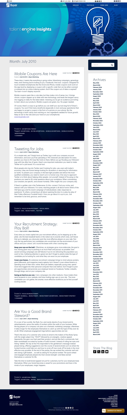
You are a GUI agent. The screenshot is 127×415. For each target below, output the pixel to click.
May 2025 (96, 101)
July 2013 (96, 263)
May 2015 (96, 214)
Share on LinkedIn (99, 1)
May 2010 (96, 330)
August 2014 (97, 234)
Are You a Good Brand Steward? (32, 313)
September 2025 (98, 94)
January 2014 (97, 250)
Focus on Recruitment (30, 208)
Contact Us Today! (114, 411)
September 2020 (98, 152)
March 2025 (96, 105)
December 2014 (97, 225)
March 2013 (96, 270)
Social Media (44, 208)
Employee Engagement (45, 379)
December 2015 (97, 199)
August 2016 (97, 185)
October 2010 (97, 319)
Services (76, 5)
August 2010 (97, 323)
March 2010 (96, 334)
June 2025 (96, 98)
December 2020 (98, 145)
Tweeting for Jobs (28, 149)
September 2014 (98, 232)
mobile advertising (53, 131)
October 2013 (97, 256)
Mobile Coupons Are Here (35, 73)
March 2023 (96, 116)
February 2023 (97, 118)
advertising (25, 131)
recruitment (30, 211)
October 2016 (97, 181)
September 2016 (98, 183)
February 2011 (97, 310)
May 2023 (96, 114)
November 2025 (98, 92)
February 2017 (97, 174)
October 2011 (97, 292)
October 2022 (97, 123)
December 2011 (97, 288)
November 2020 (98, 147)
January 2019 (97, 161)
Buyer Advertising (34, 77)
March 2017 (96, 172)
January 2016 (97, 196)
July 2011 (95, 299)
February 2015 (97, 221)
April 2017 (96, 170)
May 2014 (96, 241)
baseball (24, 296)
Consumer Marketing (111, 401)
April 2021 (96, 136)
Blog (116, 5)
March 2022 (96, 130)
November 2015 (97, 201)
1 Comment (19, 135)
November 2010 (98, 316)
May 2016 (96, 187)
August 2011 (96, 296)
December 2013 (97, 252)
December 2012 (97, 272)
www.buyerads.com (21, 117)
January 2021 (97, 143)
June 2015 (96, 212)
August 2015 (97, 207)
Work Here (104, 5)
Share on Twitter (97, 1)
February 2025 (97, 107)
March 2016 (96, 192)
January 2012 (97, 285)
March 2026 (96, 85)
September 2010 (98, 321)
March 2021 (96, 138)
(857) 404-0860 (66, 1)
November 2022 (98, 121)
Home (65, 5)
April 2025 (96, 103)
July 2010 (96, 325)
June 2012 (96, 274)
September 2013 (98, 259)
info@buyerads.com (79, 1)
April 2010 (96, 332)
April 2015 (96, 216)
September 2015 (98, 205)
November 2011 (97, 290)
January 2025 (97, 109)
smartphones (20, 133)
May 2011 (96, 303)
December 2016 (97, 178)
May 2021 (96, 134)
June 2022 (96, 127)
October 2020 (97, 150)
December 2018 (97, 163)
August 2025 (97, 96)
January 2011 (97, 312)
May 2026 (96, 83)
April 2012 (96, 279)
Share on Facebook (95, 1)
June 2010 (96, 328)
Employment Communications (108, 398)
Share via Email (101, 1)
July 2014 (96, 236)
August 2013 (97, 261)
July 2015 (96, 210)
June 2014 (96, 239)
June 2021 (96, 132)
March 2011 (96, 308)
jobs (22, 211)
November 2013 (97, 254)
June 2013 (96, 265)
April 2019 (96, 158)
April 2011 (96, 305)
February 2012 (97, 283)
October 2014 (97, 230)
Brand (33, 379)
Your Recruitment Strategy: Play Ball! (35, 226)
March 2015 (96, 219)
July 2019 (96, 156)
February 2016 (97, 194)
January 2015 (97, 223)
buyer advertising (37, 131)
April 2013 (96, 268)
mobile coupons (67, 131)
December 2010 (97, 314)
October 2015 (97, 203)
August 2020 (97, 154)
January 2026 (97, 89)
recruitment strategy (67, 296)
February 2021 (97, 141)
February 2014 (97, 247)
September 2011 (98, 294)
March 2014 (96, 245)
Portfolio (90, 5)
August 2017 (97, 165)
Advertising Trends (29, 129)
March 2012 (96, 281)
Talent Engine (113, 397)
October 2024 (97, 112)
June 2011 (96, 301)
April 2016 (96, 190)
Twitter (39, 211)
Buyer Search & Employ (110, 400)
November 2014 (98, 227)
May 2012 (96, 276)
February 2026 (97, 87)
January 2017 (97, 176)
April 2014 (96, 243)
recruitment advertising (49, 296)
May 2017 (96, 167)
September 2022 (98, 125)
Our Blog (115, 406)
